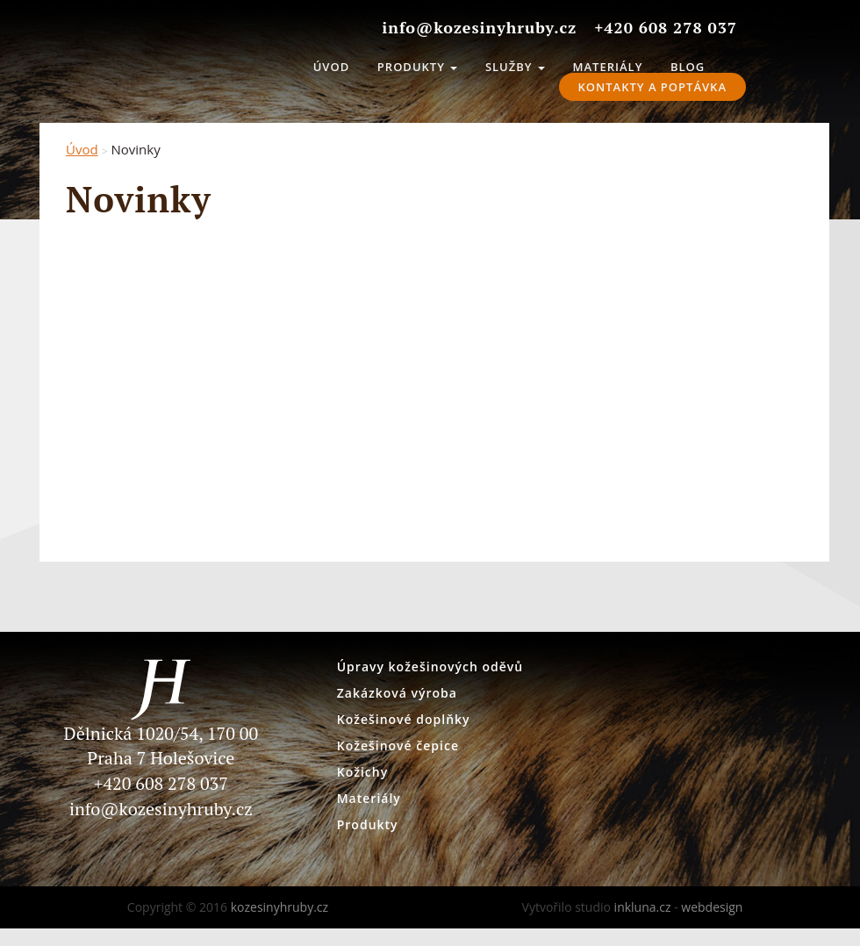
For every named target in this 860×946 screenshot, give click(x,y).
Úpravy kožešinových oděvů (430, 666)
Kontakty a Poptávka (652, 87)
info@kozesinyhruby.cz (161, 809)
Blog (687, 67)
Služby (515, 67)
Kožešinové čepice (398, 745)
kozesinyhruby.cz (197, 61)
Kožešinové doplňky (403, 719)
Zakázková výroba (397, 692)
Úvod (331, 67)
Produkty (417, 67)
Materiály (608, 67)
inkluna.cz (642, 907)
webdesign (711, 907)
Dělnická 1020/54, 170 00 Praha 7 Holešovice (161, 723)
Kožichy (362, 771)
